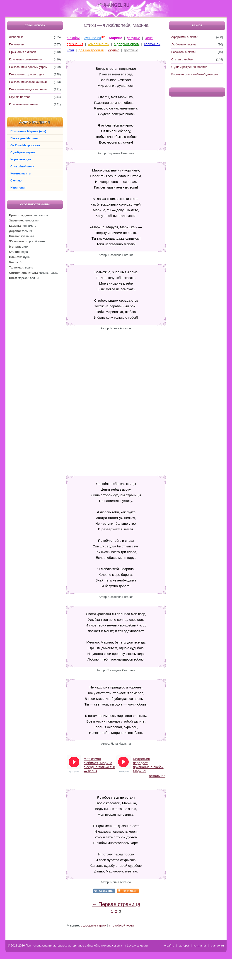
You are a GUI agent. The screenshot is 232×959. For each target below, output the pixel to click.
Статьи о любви (182, 59)
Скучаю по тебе (19, 97)
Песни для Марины (24, 138)
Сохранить (106, 890)
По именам (16, 44)
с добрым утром (126, 44)
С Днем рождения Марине (189, 67)
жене (149, 38)
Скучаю (16, 180)
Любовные (16, 37)
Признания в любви (22, 52)
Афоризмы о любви (184, 37)
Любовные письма (183, 44)
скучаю (113, 50)
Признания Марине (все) (28, 131)
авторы (184, 945)
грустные (131, 50)
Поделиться (128, 890)
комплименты (98, 44)
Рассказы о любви (183, 52)
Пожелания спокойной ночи (28, 82)
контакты (199, 945)
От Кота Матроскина (25, 145)
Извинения (18, 187)
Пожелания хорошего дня (26, 74)
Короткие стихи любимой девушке (194, 74)
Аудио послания (34, 122)
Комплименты (20, 173)
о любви (73, 38)
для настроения (91, 50)
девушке (133, 38)
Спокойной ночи (22, 166)
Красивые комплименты (25, 59)
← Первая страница (116, 904)
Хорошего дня (20, 159)
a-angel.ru (217, 945)
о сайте (169, 945)
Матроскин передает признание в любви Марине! (148, 763)
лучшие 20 (92, 38)
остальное (157, 776)
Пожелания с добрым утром (28, 67)
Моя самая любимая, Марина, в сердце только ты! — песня (99, 763)
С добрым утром (22, 152)
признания (75, 44)
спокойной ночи (121, 925)
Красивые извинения (23, 104)
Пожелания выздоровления (28, 89)
